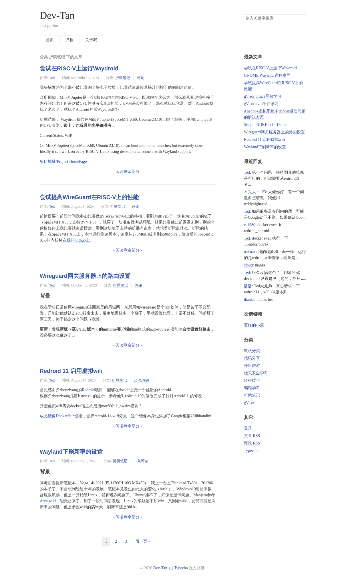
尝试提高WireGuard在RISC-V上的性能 (89, 197)
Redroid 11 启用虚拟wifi (71, 371)
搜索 (301, 18)
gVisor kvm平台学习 (261, 104)
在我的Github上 (76, 240)
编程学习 (252, 388)
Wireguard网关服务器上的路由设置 (85, 276)
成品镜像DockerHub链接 (61, 416)
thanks (249, 299)
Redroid (88, 390)
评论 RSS (252, 443)
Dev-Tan (57, 15)
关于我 (91, 40)
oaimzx (250, 252)
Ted (52, 78)
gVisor (249, 403)
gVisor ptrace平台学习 (262, 96)
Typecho (251, 450)
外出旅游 (252, 365)
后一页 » (142, 541)
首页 (50, 40)
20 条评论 (142, 380)
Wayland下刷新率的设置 (71, 451)
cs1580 (249, 225)
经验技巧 (252, 380)
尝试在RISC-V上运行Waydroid (79, 68)
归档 (69, 40)
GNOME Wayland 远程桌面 (267, 75)
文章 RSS (252, 436)
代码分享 (252, 358)
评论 (140, 78)
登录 (248, 428)
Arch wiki (48, 501)
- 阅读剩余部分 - (127, 171)
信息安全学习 (256, 373)
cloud (248, 265)
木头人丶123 (255, 192)
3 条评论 (142, 461)
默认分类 (252, 351)
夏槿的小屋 (254, 325)
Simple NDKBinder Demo (265, 124)
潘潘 (248, 286)
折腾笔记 (122, 78)
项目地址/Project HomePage (63, 161)
